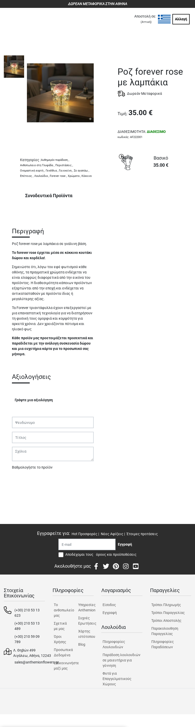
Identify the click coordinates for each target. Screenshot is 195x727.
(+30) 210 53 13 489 (27, 626)
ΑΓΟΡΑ (154, 191)
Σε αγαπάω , (81, 170)
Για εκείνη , (66, 170)
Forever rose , (58, 176)
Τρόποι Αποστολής (166, 620)
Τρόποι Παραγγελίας (168, 613)
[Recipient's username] (87, 544)
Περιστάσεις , (64, 165)
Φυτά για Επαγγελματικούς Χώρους (117, 678)
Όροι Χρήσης (60, 639)
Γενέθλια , (52, 170)
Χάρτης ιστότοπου (86, 634)
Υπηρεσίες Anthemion (86, 607)
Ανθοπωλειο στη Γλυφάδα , (37, 165)
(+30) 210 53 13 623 (27, 612)
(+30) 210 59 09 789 (27, 639)
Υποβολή (21, 480)
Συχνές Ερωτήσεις (86, 620)
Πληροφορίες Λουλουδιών (114, 644)
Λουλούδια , (41, 176)
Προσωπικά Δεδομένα (61, 652)
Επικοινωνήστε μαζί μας (61, 665)
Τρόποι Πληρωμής (166, 605)
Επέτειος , (26, 176)
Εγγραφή (110, 613)
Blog (81, 644)
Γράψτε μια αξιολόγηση (34, 400)
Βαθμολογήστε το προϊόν (32, 467)
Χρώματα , (74, 176)
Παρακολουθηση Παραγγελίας (164, 631)
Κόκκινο (87, 176)
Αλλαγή (181, 19)
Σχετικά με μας (60, 626)
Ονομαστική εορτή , (32, 170)
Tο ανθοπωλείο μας (61, 610)
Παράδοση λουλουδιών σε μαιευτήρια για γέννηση (121, 660)
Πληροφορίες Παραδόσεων (162, 644)
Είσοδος (109, 605)
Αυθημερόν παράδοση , (55, 160)
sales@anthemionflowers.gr (36, 662)
